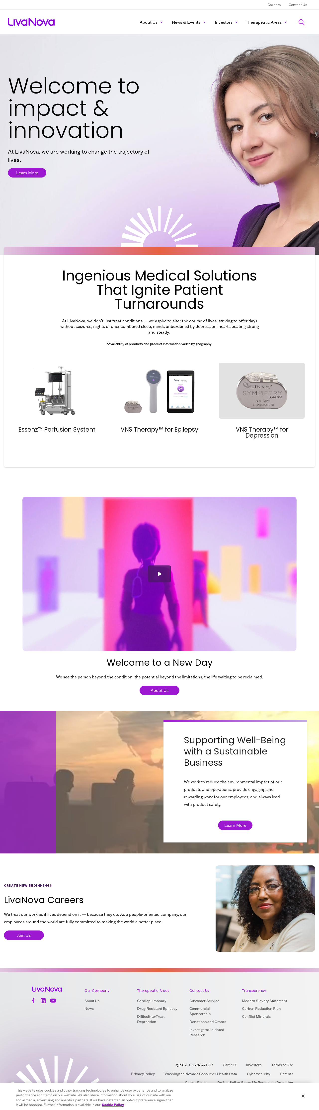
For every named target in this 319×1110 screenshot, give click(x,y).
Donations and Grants (207, 1021)
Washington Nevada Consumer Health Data (201, 1074)
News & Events (189, 22)
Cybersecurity (258, 1074)
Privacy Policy (143, 1074)
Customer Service (204, 1001)
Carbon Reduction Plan (261, 1008)
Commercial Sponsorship (200, 1011)
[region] (159, 1096)
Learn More (27, 172)
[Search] (301, 22)
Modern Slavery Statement (264, 1001)
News (89, 1008)
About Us (151, 22)
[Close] (303, 1096)
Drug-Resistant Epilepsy (157, 1008)
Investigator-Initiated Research (206, 1032)
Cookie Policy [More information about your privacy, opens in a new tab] (113, 1105)
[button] (159, 574)
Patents (286, 1074)
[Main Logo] (31, 22)
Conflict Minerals (256, 1016)
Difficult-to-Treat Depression (150, 1019)
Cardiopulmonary (151, 1001)
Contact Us (298, 4)
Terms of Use (282, 1065)
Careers (274, 4)
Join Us (24, 935)
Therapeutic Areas (267, 22)
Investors (226, 22)
